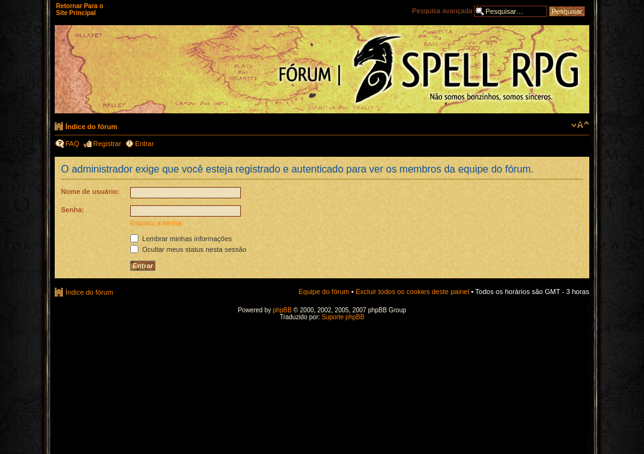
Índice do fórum (91, 126)
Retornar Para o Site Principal (79, 9)
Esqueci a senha (155, 223)
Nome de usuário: (90, 191)
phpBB (282, 310)
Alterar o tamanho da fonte (580, 124)
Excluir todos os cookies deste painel (412, 291)
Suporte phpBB (343, 317)
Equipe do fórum (324, 291)
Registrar (107, 143)
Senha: (72, 209)
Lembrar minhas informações (181, 238)
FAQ (72, 143)
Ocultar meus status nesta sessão (188, 249)
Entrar (144, 143)
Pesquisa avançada (442, 10)
